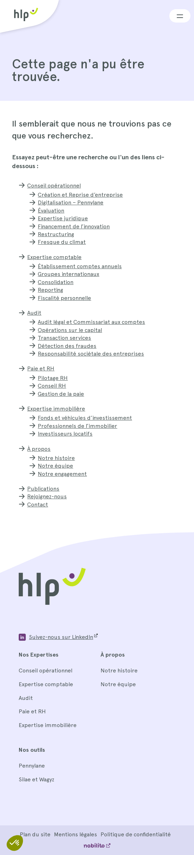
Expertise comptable (54, 257)
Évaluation (51, 210)
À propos (38, 448)
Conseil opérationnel (54, 185)
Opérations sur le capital (70, 330)
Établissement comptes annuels (80, 266)
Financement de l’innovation (74, 226)
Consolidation (55, 282)
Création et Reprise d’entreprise (80, 194)
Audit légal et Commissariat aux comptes (91, 322)
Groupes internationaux (68, 274)
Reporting (50, 290)
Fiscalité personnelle (64, 298)
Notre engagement (62, 473)
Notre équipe (55, 465)
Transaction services (64, 337)
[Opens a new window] (58, 637)
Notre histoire (56, 458)
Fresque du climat (62, 242)
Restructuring (56, 234)
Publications (43, 488)
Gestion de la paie (61, 393)
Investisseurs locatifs (65, 433)
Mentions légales (75, 834)
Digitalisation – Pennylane (70, 202)
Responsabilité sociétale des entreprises (91, 353)
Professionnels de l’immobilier (77, 426)
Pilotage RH (53, 378)
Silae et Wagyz (36, 779)
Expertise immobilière (56, 408)
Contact (37, 504)
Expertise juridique (63, 218)
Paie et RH (40, 368)
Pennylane (32, 765)
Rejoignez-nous (47, 496)
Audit (34, 312)
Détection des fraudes (67, 346)
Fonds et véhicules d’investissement (85, 417)
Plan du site (35, 834)
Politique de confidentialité (136, 834)
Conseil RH (52, 385)
